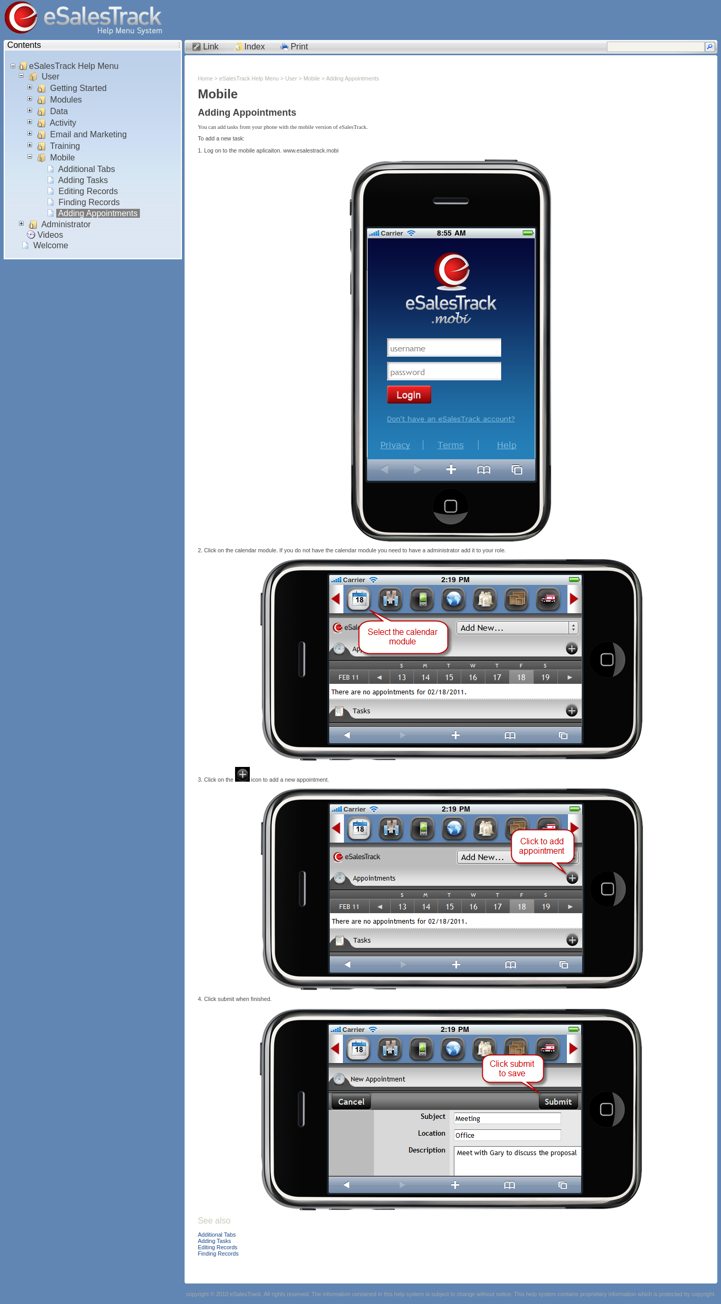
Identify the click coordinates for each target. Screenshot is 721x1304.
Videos (50, 234)
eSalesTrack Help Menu (74, 66)
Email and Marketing (88, 134)
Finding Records (89, 202)
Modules (66, 99)
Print (299, 46)
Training (65, 145)
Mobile (62, 157)
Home (205, 78)
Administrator (66, 224)
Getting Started (78, 88)
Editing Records (88, 191)
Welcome (50, 245)
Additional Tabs (86, 169)
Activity (63, 122)
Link (210, 46)
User (50, 76)
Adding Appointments (98, 213)
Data (59, 111)
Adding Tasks (83, 180)
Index (255, 46)
